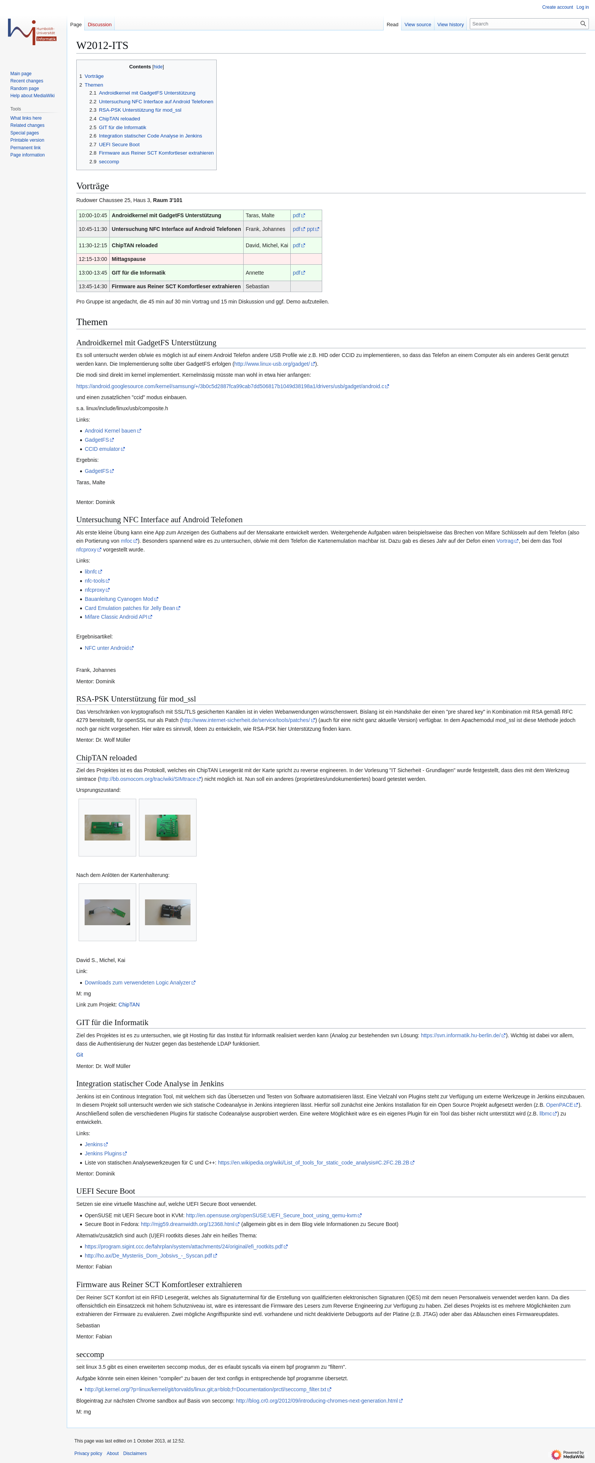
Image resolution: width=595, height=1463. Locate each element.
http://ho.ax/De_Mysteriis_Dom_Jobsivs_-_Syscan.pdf (148, 1256)
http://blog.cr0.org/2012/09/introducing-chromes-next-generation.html (317, 1401)
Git (79, 1055)
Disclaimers (135, 1453)
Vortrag (504, 541)
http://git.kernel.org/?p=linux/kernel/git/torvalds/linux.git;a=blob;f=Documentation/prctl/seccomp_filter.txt (205, 1389)
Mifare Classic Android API (116, 617)
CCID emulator (102, 449)
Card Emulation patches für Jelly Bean (130, 608)
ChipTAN (129, 1005)
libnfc (91, 572)
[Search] (529, 23)
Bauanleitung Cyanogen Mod (119, 599)
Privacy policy (88, 1453)
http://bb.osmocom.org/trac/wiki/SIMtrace (147, 779)
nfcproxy (86, 550)
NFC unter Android (107, 648)
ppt (310, 229)
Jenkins (93, 1144)
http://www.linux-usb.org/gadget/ (272, 364)
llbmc (546, 1114)
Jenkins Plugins (103, 1153)
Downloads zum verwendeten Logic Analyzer (137, 983)
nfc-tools (95, 581)
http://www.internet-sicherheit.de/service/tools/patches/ (246, 720)
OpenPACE (559, 1105)
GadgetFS (97, 440)
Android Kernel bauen (110, 431)
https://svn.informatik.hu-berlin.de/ (461, 1035)
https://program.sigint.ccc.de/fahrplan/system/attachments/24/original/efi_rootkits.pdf (183, 1246)
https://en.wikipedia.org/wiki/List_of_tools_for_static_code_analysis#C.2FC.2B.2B (313, 1163)
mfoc (126, 541)
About (112, 1453)
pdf (296, 215)
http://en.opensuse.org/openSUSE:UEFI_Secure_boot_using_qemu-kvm (271, 1215)
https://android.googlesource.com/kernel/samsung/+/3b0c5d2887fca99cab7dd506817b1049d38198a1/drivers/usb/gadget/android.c (230, 386)
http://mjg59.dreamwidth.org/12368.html (188, 1224)
